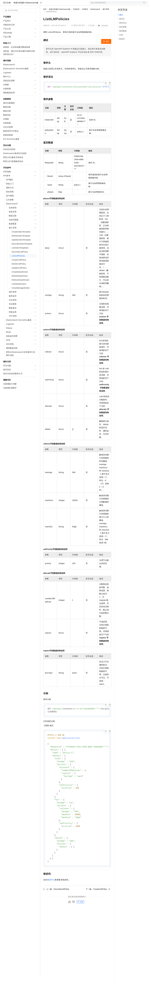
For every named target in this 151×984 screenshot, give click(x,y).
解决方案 (43, 4)
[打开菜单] (4, 4)
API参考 (85, 18)
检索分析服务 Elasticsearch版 (26, 11)
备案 (120, 4)
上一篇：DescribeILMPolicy (56, 904)
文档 (115, 4)
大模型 (27, 4)
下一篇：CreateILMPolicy (98, 904)
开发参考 (76, 18)
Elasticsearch (95, 18)
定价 (58, 4)
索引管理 (106, 18)
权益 (51, 4)
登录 (143, 4)
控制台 (127, 4)
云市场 (65, 4)
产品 (35, 4)
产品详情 (91, 34)
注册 (133, 4)
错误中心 (51, 895)
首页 (44, 18)
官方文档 (7, 11)
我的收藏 (104, 34)
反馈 (80, 917)
